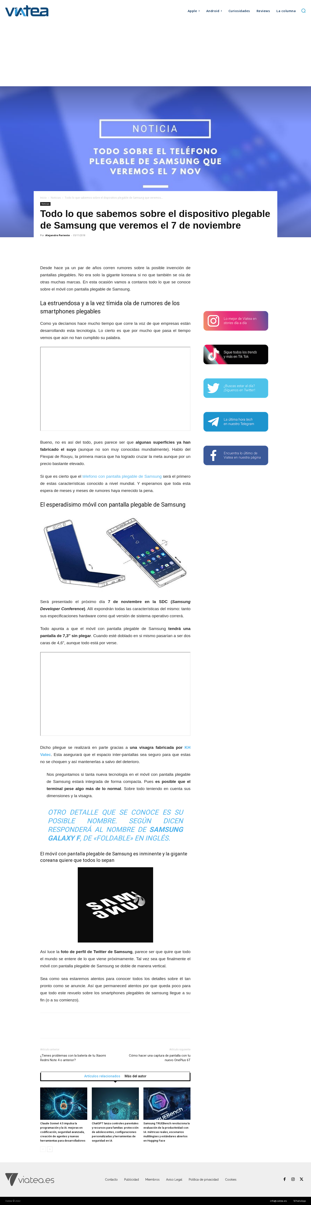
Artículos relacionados (102, 1076)
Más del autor (135, 1076)
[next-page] (49, 1149)
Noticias (56, 198)
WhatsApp (299, 1200)
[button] (303, 10)
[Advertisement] (155, 54)
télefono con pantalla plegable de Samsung (122, 476)
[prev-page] (43, 1149)
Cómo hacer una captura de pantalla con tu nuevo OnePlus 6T (159, 1058)
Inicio (43, 198)
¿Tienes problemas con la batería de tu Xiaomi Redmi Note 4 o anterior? (73, 1058)
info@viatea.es (278, 1200)
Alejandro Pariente (57, 235)
